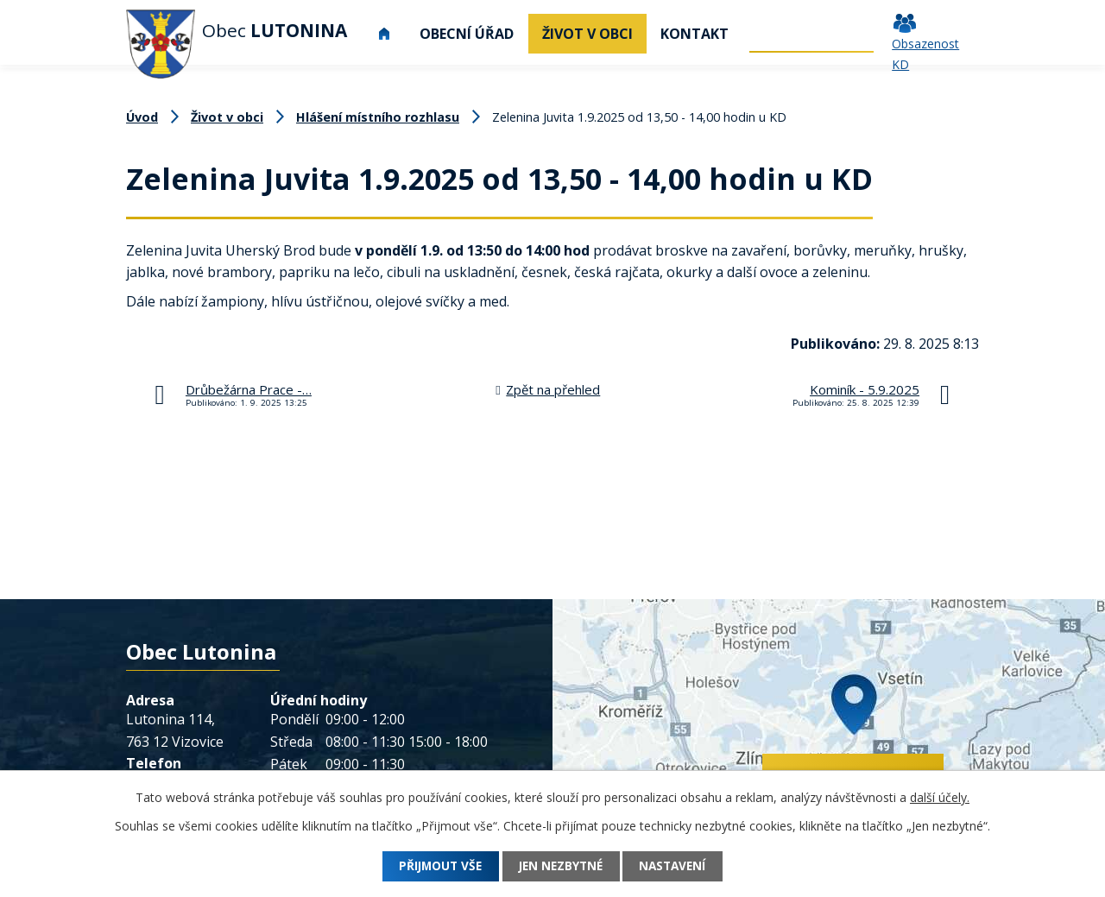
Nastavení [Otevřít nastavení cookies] (680, 866)
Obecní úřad (467, 33)
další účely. (939, 797)
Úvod (384, 34)
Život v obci (587, 33)
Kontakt (694, 33)
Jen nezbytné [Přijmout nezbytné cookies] (561, 866)
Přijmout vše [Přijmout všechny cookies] (434, 866)
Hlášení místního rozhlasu (377, 117)
